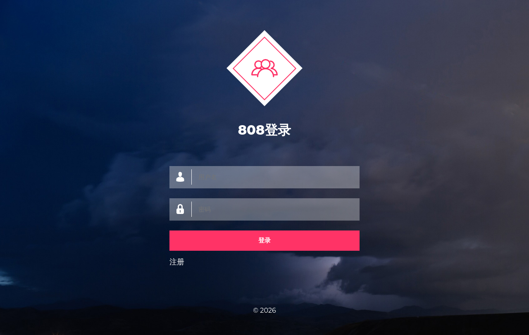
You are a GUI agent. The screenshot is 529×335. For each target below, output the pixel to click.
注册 (176, 261)
